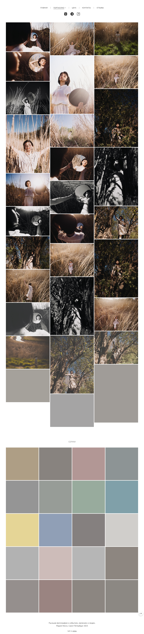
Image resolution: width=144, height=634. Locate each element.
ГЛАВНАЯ (44, 7)
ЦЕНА (74, 7)
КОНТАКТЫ (86, 7)
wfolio (75, 631)
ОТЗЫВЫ (100, 7)
